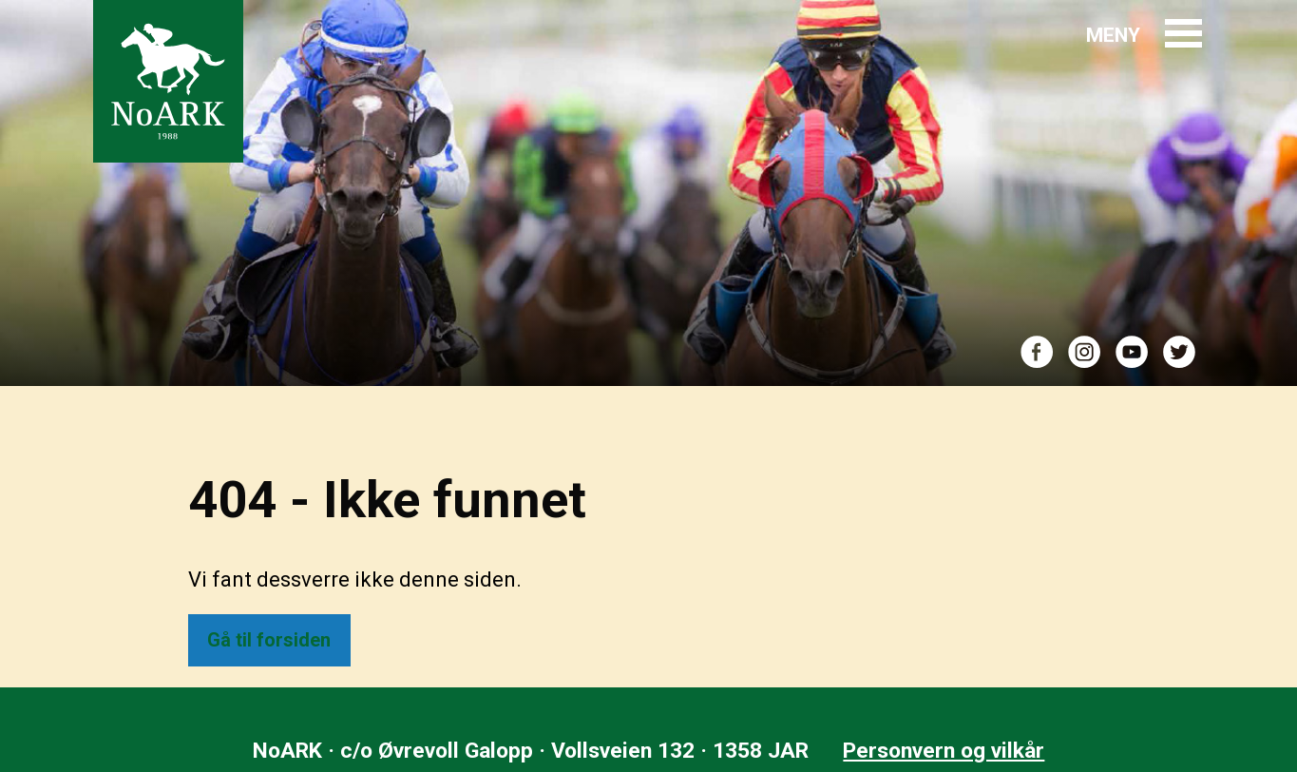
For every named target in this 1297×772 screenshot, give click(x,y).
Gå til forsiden (269, 640)
